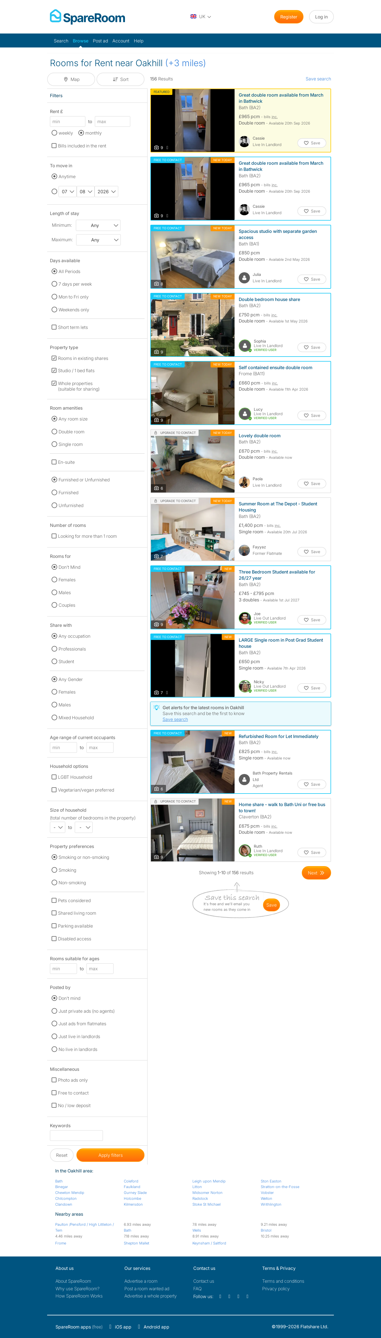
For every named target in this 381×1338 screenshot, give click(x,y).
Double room (72, 431)
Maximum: (62, 239)
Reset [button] (61, 1155)
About (73, 1281)
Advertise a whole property (150, 1296)
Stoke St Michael (206, 1204)
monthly (93, 133)
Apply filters (110, 1155)
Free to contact (73, 1093)
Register (288, 17)
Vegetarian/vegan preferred (86, 790)
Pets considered (74, 900)
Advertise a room (141, 1281)
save (271, 905)
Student (66, 661)
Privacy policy (276, 1288)
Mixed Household (76, 717)
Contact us (203, 1281)
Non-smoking (72, 882)
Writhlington (271, 1204)
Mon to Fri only (74, 297)
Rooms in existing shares (83, 358)
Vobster (267, 1192)
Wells (196, 1230)
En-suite (66, 462)
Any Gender (71, 679)
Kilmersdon (133, 1204)
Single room (71, 444)
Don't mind (69, 998)
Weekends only (74, 309)
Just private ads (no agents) (87, 1011)
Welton (266, 1198)
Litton (197, 1186)
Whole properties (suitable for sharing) (79, 386)
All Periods (69, 271)
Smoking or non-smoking (84, 857)
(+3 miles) (185, 63)
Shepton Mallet (136, 1243)
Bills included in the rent (82, 146)
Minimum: (62, 225)
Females (67, 579)
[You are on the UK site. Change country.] (201, 16)
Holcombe (132, 1198)
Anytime (67, 176)
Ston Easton (271, 1181)
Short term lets (73, 327)
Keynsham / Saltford (209, 1243)
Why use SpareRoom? (78, 1288)
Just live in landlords (79, 1036)
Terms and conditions (283, 1281)
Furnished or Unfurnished (84, 479)
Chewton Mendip (69, 1192)
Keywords (60, 1126)
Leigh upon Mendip (209, 1181)
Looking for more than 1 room (87, 536)
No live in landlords (78, 1049)
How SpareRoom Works (79, 1296)
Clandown (63, 1204)
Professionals (72, 649)
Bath (59, 1181)
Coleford (131, 1181)
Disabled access (74, 939)
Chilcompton (66, 1198)
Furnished (68, 492)
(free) (79, 1327)
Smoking (67, 870)
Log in (321, 17)
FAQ (197, 1288)
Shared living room (77, 913)
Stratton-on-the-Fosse (280, 1186)
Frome (60, 1243)
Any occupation (74, 636)
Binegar (61, 1186)
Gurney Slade (135, 1192)
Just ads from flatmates (82, 1023)
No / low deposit (74, 1105)
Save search (318, 79)
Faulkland (132, 1186)
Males (65, 592)
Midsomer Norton (207, 1192)
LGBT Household (75, 777)
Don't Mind (69, 567)
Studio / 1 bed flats (76, 370)
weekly (66, 133)
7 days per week (75, 284)
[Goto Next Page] (316, 873)
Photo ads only (73, 1080)
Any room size (73, 419)
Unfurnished (71, 505)
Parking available (75, 926)
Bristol (266, 1230)
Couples (67, 605)
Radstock (200, 1198)
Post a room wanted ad (146, 1288)
